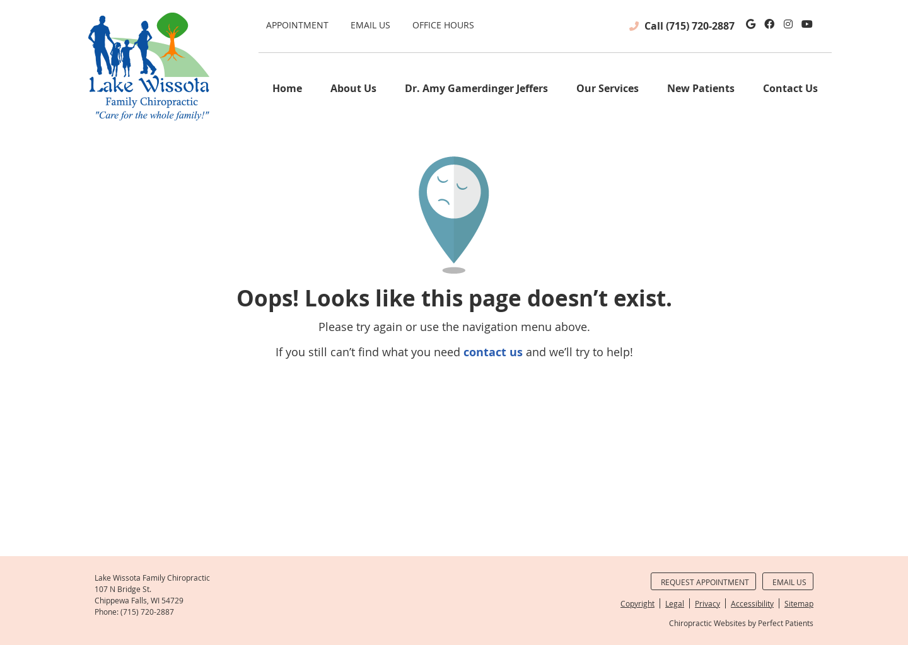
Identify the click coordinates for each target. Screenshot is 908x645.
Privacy (707, 603)
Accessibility (752, 603)
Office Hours (443, 25)
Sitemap (798, 603)
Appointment (297, 25)
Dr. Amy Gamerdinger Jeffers (476, 88)
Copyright (637, 603)
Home (287, 88)
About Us (353, 88)
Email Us (370, 25)
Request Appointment (705, 582)
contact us (493, 352)
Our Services (607, 88)
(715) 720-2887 (700, 26)
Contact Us (790, 88)
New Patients (701, 88)
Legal (674, 603)
